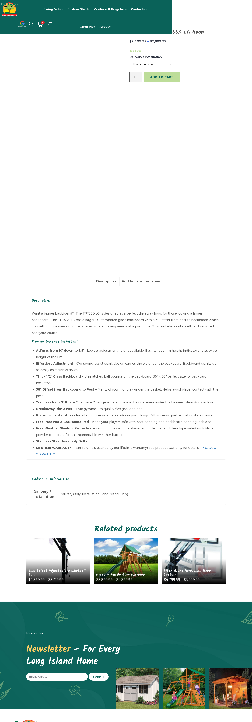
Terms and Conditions (229, 702)
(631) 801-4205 (139, 632)
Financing (190, 616)
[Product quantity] (136, 77)
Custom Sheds (83, 9)
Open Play (163, 9)
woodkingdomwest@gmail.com (205, 646)
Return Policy (188, 702)
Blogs (188, 627)
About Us (190, 611)
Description (106, 160)
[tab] (106, 160)
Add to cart (161, 77)
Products (142, 9)
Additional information (141, 160)
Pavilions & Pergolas (113, 9)
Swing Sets (56, 9)
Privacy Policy (207, 702)
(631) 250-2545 (83, 632)
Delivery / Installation (146, 57)
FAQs (187, 622)
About (179, 9)
